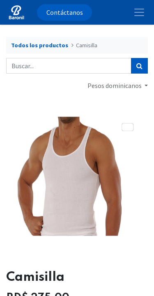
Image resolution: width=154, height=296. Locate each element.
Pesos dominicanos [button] (115, 85)
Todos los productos (39, 45)
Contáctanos (64, 12)
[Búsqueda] (139, 66)
